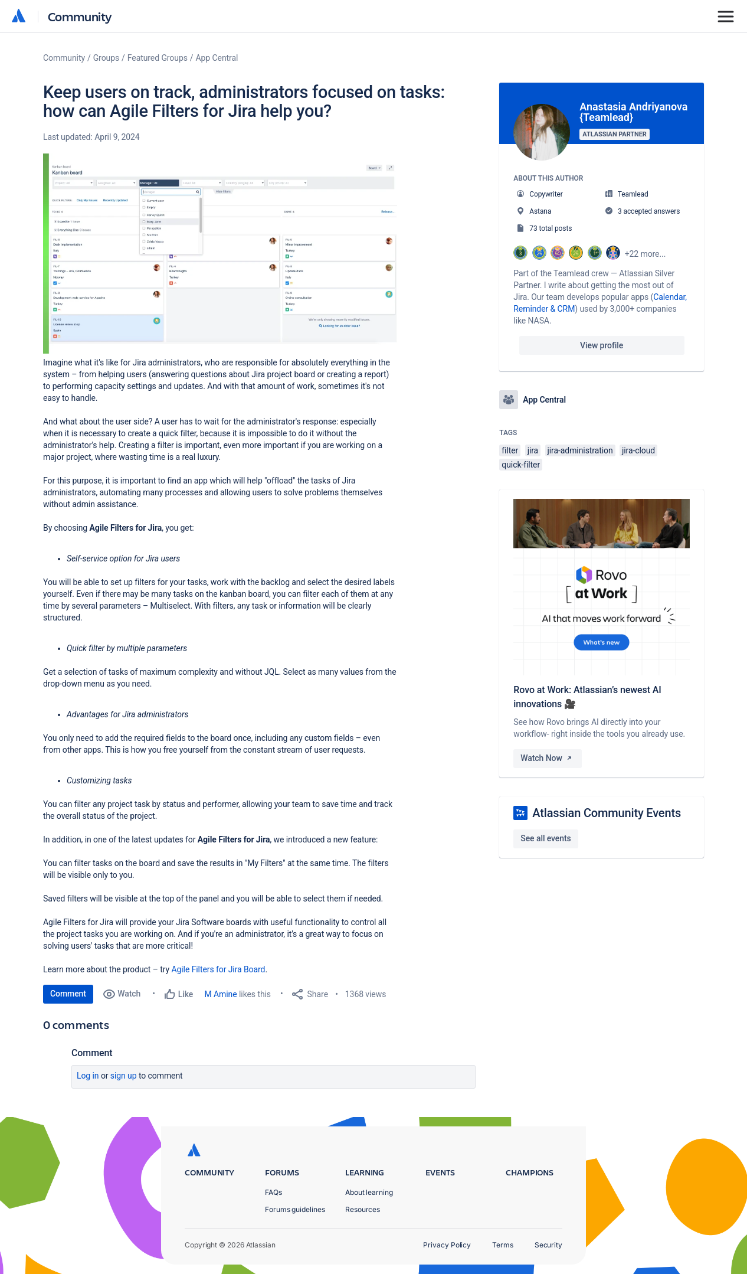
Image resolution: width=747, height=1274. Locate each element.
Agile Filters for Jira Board (218, 969)
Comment (68, 993)
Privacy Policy (447, 1244)
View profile (601, 345)
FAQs (273, 1192)
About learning (369, 1192)
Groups (106, 58)
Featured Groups (157, 58)
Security (548, 1244)
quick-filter (521, 464)
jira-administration (580, 450)
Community (80, 16)
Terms (502, 1244)
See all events (545, 838)
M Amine (221, 994)
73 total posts (550, 228)
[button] (220, 253)
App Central (217, 58)
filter (510, 450)
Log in (88, 1075)
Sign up (123, 1075)
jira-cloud (638, 450)
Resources (362, 1209)
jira (533, 450)
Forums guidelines (295, 1209)
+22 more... (645, 254)
